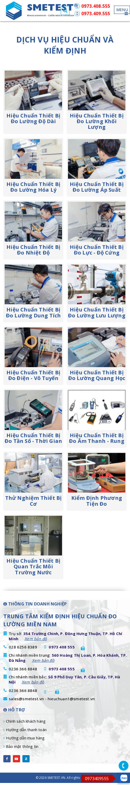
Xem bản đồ (35, 638)
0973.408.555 (92, 6)
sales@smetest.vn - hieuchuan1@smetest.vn (52, 698)
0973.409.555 (92, 13)
